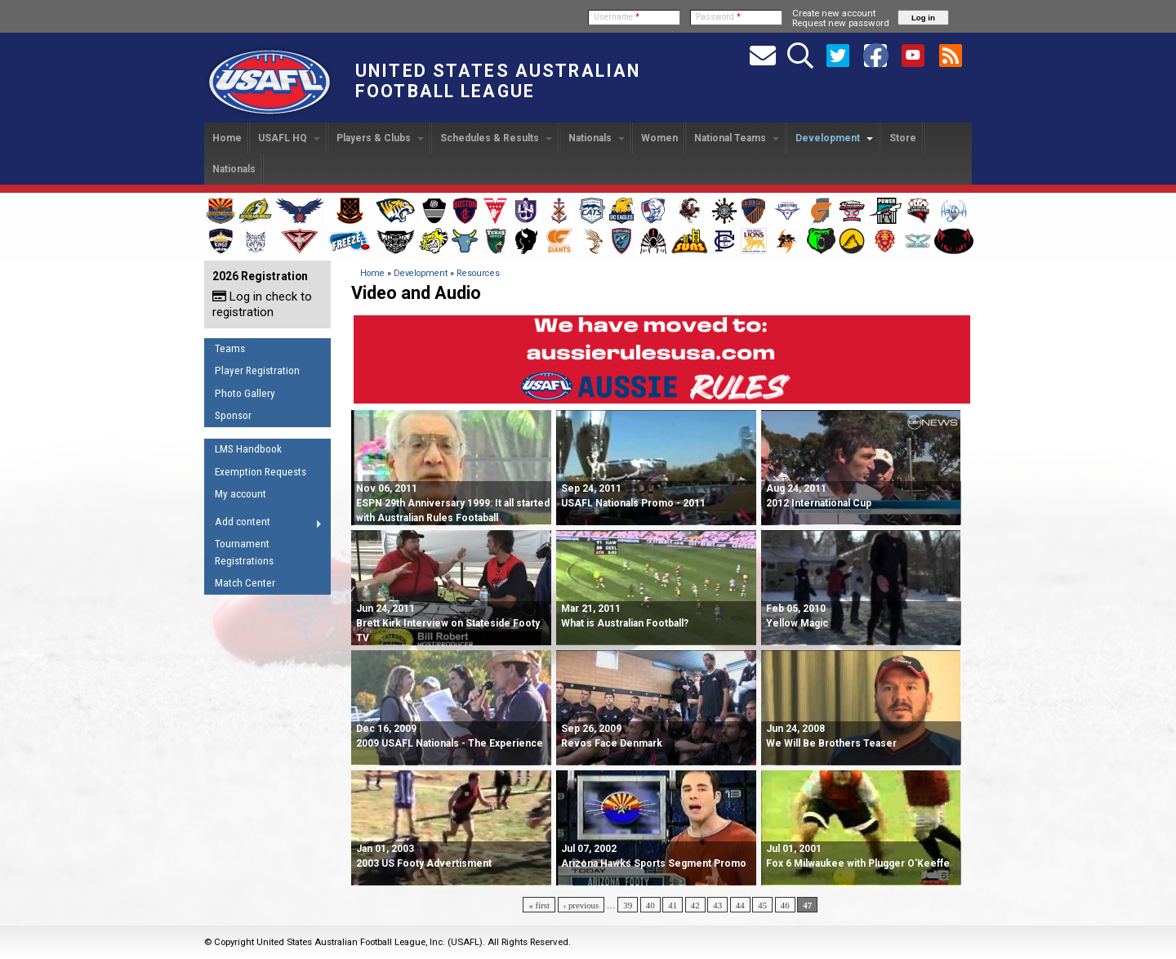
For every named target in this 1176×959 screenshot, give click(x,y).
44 (740, 905)
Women (659, 138)
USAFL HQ (289, 138)
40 (650, 905)
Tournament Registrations (244, 552)
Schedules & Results (496, 138)
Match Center (245, 583)
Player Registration (257, 370)
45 (762, 905)
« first (539, 905)
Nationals (596, 138)
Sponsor (233, 415)
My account (240, 494)
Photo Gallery (245, 393)
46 (785, 905)
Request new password (840, 23)
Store (902, 138)
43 (717, 905)
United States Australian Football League (497, 80)
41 (672, 905)
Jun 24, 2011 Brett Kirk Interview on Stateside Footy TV (448, 623)
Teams (230, 348)
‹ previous (581, 905)
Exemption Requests (260, 472)
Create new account (833, 13)
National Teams (736, 138)
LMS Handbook (248, 449)
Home (227, 138)
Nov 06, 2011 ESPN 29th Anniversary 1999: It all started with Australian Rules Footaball (453, 503)
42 (695, 905)
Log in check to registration (262, 304)
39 (627, 905)
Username (616, 16)
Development (834, 138)
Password (718, 16)
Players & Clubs (380, 138)
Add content (263, 524)
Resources (478, 273)
